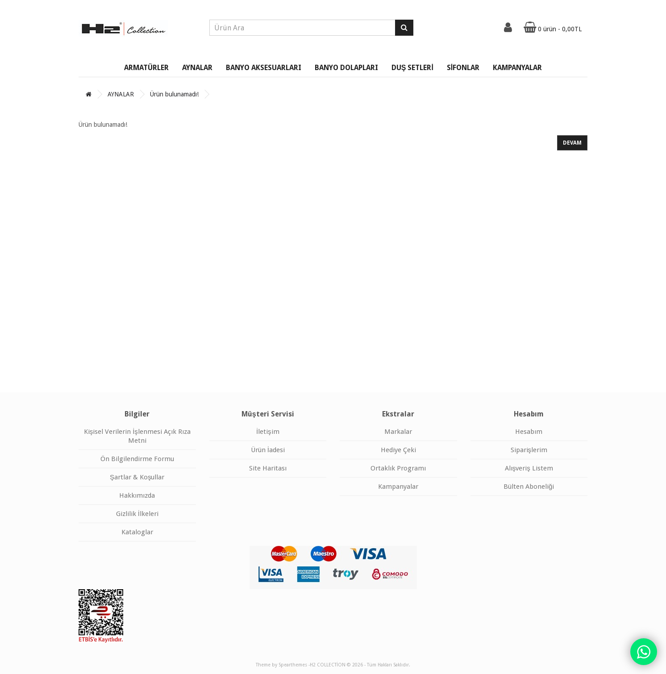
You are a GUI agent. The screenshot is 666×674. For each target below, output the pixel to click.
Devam (572, 143)
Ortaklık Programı (398, 468)
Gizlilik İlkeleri (137, 514)
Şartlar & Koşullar (137, 477)
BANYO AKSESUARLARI (263, 67)
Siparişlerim (529, 450)
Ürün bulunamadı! (174, 94)
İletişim (267, 432)
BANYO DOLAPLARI (346, 67)
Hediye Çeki (398, 450)
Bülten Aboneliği (529, 487)
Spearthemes (293, 665)
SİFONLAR (463, 67)
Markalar (398, 432)
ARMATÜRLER (146, 67)
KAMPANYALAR (517, 67)
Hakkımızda (137, 495)
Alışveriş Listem (529, 468)
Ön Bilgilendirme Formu (137, 459)
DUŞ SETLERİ (412, 67)
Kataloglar (137, 532)
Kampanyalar (398, 487)
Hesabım (528, 432)
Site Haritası (268, 468)
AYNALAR (197, 67)
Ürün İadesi (268, 450)
